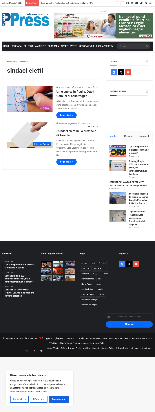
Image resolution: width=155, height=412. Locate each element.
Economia (53, 46)
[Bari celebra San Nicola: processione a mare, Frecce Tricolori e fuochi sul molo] (58, 278)
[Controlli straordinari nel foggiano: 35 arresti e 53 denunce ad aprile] (58, 293)
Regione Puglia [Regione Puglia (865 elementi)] (88, 309)
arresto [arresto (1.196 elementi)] (84, 278)
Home (6, 46)
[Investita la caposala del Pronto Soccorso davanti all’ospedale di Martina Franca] (118, 205)
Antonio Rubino (65, 87)
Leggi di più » (66, 115)
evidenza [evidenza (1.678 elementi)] (85, 288)
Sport (64, 46)
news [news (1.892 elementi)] (100, 293)
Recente (128, 136)
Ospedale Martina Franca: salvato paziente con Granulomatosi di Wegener (137, 231)
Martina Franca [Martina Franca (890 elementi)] (88, 293)
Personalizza (19, 399)
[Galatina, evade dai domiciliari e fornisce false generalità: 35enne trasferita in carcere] (46, 293)
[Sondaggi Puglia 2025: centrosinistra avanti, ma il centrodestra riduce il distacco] (118, 169)
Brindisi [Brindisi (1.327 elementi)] (102, 278)
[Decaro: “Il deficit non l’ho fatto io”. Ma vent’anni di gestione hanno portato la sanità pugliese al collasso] (46, 278)
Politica (28, 46)
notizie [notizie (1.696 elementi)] (98, 299)
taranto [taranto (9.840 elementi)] (101, 309)
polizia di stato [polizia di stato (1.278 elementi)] (87, 304)
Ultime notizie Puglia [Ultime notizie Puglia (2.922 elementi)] (90, 314)
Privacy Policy (122, 363)
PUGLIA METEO (129, 110)
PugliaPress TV (104, 46)
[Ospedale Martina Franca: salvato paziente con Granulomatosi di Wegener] (118, 229)
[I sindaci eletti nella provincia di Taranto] (30, 135)
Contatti (95, 363)
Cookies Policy (107, 363)
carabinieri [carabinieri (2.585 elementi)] (86, 283)
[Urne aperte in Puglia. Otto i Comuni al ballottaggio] (30, 98)
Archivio (86, 363)
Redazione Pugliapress (68, 123)
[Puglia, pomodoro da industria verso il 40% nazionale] (58, 285)
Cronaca (17, 46)
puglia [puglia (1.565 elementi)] (100, 304)
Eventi (73, 46)
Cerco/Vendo (86, 46)
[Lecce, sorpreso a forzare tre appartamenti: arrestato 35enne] (46, 285)
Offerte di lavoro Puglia (71, 363)
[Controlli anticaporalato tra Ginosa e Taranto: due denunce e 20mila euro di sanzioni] (70, 278)
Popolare (113, 136)
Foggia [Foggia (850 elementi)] (95, 288)
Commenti (144, 136)
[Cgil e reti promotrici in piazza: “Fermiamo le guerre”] (118, 151)
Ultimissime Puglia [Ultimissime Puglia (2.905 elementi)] (89, 319)
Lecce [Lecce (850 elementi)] (105, 288)
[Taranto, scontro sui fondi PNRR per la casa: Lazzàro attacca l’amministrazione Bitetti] (70, 285)
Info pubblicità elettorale (141, 363)
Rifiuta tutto (38, 399)
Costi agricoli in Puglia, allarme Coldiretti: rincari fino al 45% (67, 3)
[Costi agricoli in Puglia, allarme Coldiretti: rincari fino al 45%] (70, 293)
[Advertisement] (77, 389)
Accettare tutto (59, 399)
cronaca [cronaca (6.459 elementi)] (97, 283)
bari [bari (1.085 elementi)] (93, 278)
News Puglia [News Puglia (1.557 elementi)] (87, 299)
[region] (39, 388)
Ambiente (40, 46)
